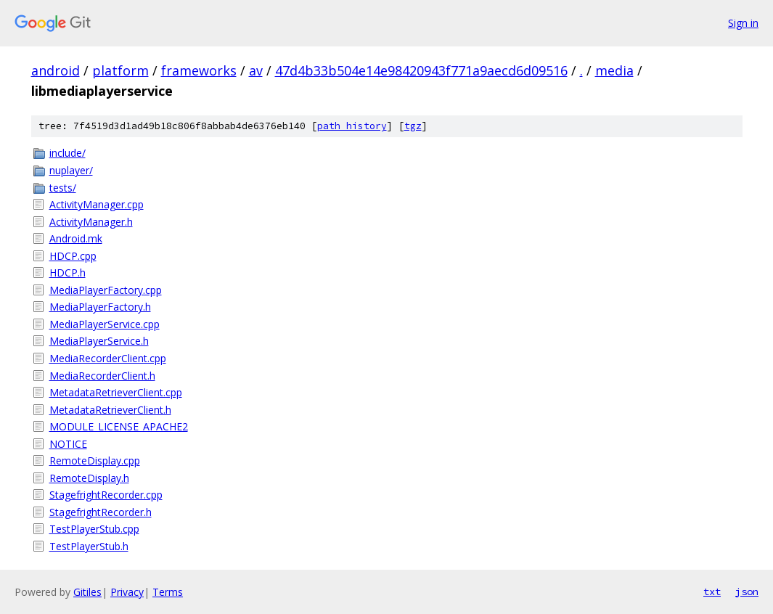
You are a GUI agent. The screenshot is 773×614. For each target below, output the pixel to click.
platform (120, 70)
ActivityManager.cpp (96, 204)
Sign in (743, 23)
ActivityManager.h (91, 222)
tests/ (62, 188)
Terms (167, 592)
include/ (67, 153)
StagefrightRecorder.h (100, 512)
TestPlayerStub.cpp (94, 529)
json (746, 591)
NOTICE (68, 444)
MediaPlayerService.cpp (104, 324)
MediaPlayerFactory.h (100, 307)
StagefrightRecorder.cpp (106, 495)
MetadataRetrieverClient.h (110, 410)
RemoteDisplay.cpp (94, 460)
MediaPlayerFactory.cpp (105, 290)
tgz (413, 126)
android (55, 70)
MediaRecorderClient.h (102, 375)
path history (352, 126)
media (614, 70)
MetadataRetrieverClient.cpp (115, 392)
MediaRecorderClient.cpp (107, 358)
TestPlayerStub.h (88, 546)
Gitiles (87, 592)
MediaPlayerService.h (99, 341)
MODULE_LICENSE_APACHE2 (118, 426)
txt (712, 591)
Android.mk (75, 238)
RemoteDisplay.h (89, 478)
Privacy (127, 592)
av (256, 70)
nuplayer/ (71, 170)
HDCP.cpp (73, 256)
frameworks (199, 70)
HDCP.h (67, 272)
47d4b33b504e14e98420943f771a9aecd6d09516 (421, 70)
